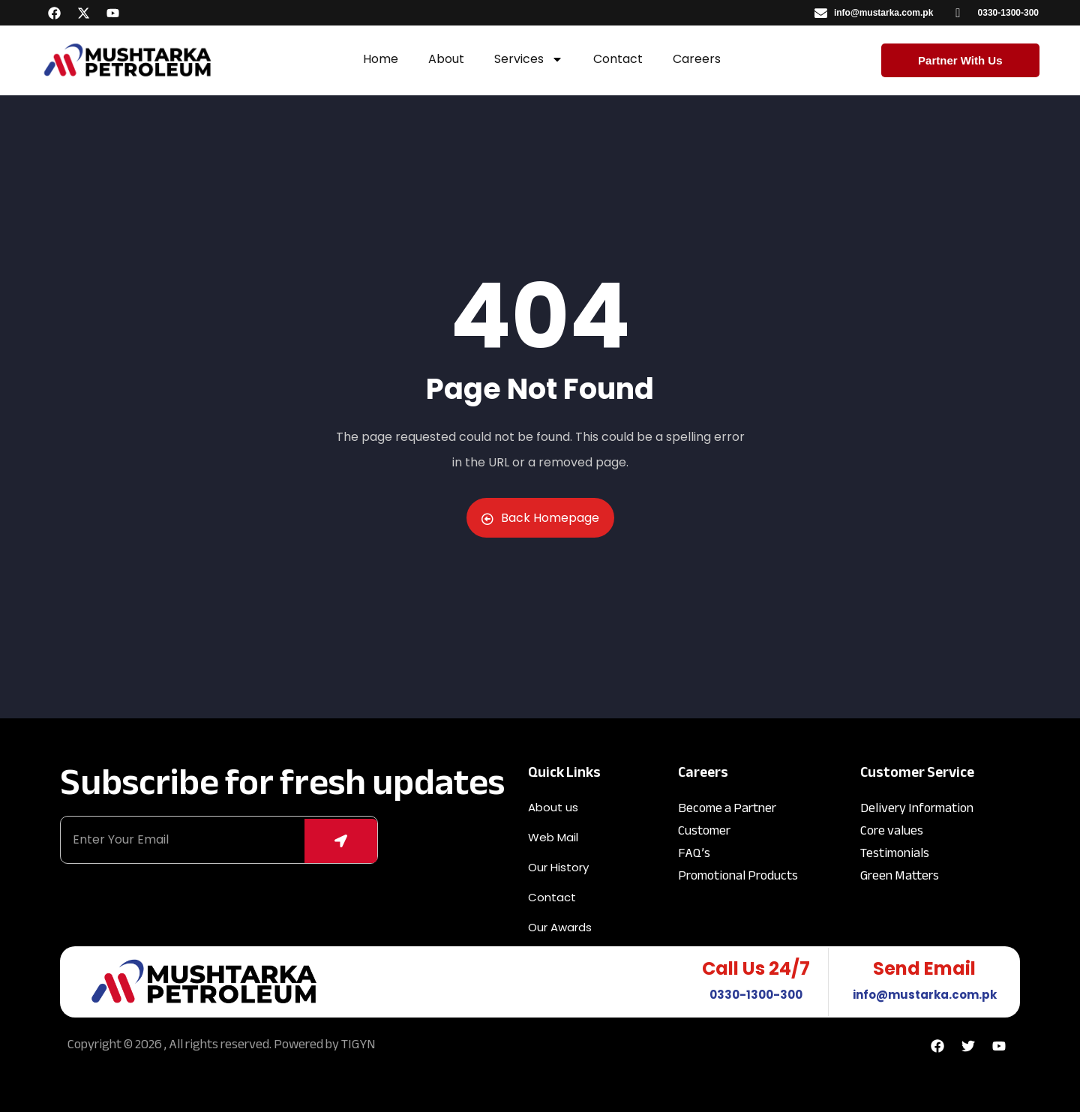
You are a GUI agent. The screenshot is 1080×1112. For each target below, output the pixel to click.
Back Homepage (540, 517)
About (446, 58)
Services (528, 59)
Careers (697, 58)
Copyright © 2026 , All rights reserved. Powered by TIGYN (221, 1044)
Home (380, 58)
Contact (618, 58)
